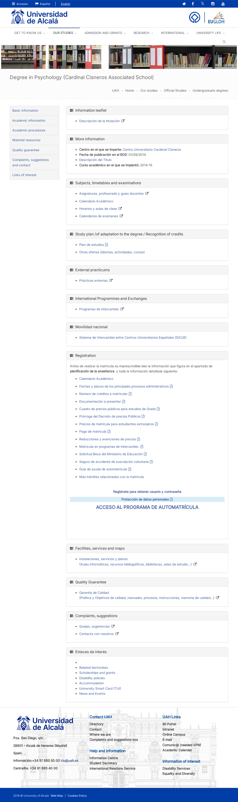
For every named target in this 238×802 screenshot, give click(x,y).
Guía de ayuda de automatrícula (103, 469)
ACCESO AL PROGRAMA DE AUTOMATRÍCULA (147, 507)
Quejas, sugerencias (94, 626)
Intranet (168, 729)
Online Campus (173, 734)
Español (42, 4)
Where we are (100, 734)
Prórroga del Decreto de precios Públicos (110, 416)
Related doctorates (93, 667)
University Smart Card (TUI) (100, 688)
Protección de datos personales (145, 499)
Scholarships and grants (97, 673)
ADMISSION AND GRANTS (103, 33)
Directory (96, 724)
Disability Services (176, 768)
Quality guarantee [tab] (25, 150)
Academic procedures (28, 130)
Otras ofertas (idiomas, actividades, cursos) (112, 252)
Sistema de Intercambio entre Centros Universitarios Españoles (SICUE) (133, 337)
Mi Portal (169, 724)
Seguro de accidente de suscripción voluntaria (114, 462)
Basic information (25, 110)
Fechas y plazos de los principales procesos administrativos (124, 386)
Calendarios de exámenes (98, 216)
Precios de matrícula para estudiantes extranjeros (116, 424)
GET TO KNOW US (27, 33)
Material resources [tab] (26, 140)
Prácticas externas (93, 280)
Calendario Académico (96, 201)
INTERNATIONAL (173, 33)
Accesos (20, 4)
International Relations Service (112, 768)
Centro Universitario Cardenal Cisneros (152, 149)
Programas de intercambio (99, 309)
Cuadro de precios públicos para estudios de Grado (117, 409)
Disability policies (92, 678)
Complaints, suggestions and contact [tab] (30, 162)
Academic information (28, 120)
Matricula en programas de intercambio (109, 446)
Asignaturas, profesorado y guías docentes (111, 193)
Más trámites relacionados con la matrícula (111, 477)
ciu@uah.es (69, 760)
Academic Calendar (177, 750)
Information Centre (103, 758)
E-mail (167, 740)
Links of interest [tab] (24, 175)
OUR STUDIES (63, 33)
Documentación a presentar (100, 401)
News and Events (92, 693)
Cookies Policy (77, 795)
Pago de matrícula (92, 431)
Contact (95, 729)
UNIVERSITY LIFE (208, 33)
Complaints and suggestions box (113, 740)
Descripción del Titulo (95, 160)
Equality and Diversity (178, 773)
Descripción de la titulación (99, 121)
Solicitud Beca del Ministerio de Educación (111, 454)
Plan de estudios (91, 245)
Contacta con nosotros (96, 634)
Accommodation (91, 683)
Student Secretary (103, 763)
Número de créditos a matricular (103, 394)
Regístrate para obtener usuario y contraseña (147, 492)
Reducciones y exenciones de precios (107, 439)
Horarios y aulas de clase (98, 209)
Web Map (57, 795)
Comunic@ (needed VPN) (181, 745)
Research (141, 33)
